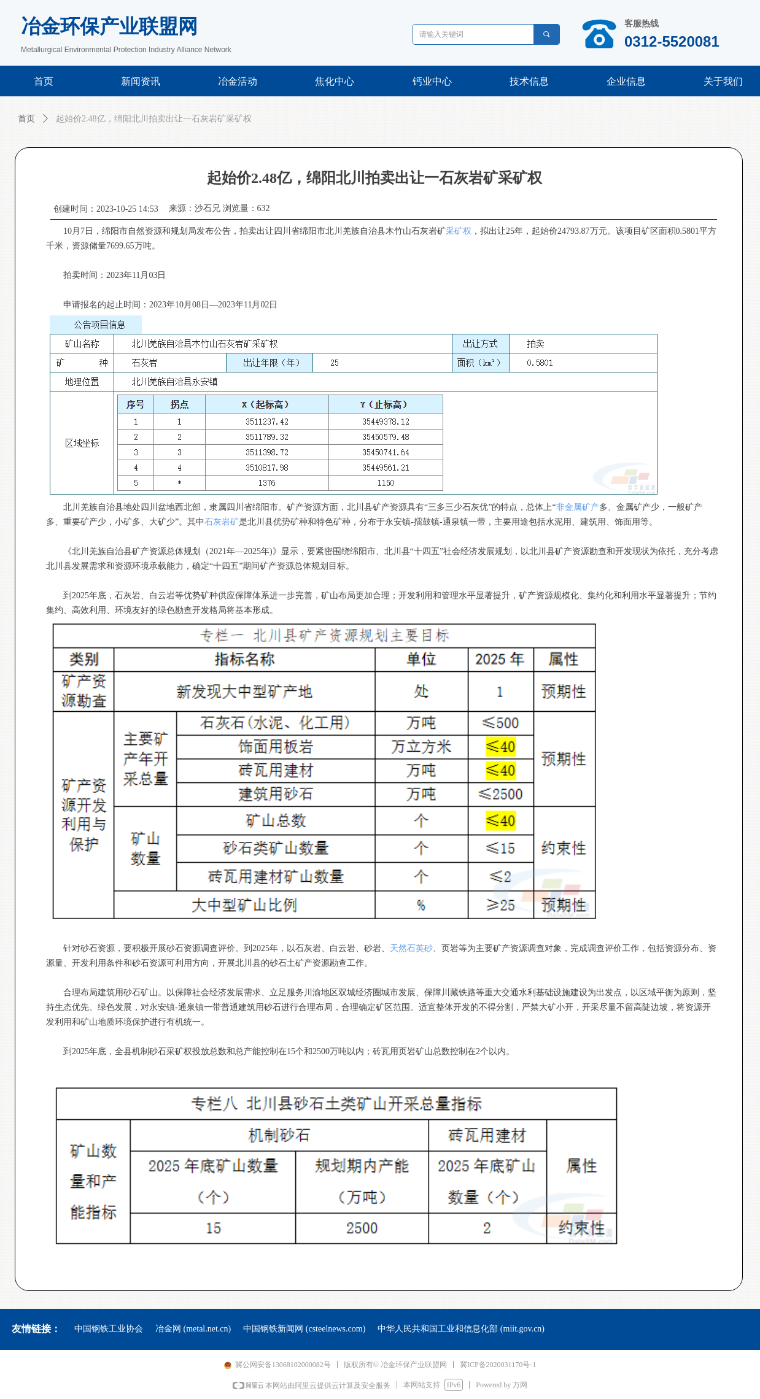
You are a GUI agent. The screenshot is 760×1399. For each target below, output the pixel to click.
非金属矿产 (577, 507)
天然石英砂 (411, 948)
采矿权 (458, 231)
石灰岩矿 (221, 521)
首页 (26, 118)
